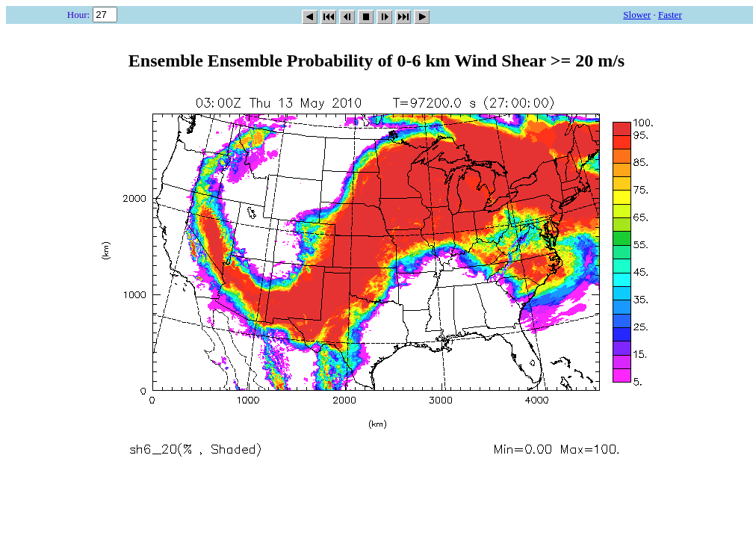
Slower (637, 14)
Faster (670, 14)
